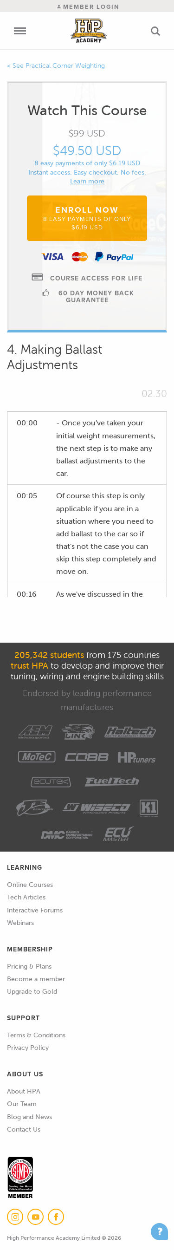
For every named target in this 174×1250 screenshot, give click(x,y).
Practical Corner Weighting (65, 66)
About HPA (23, 1091)
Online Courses (30, 885)
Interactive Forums (35, 910)
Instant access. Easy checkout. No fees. (87, 172)
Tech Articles (26, 897)
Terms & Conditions (36, 1035)
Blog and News (29, 1117)
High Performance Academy (88, 31)
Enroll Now (87, 218)
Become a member (36, 979)
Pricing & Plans (29, 966)
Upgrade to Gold (32, 992)
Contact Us (23, 1129)
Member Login (88, 6)
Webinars (20, 923)
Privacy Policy (28, 1048)
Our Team (22, 1104)
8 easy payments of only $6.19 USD (87, 163)
